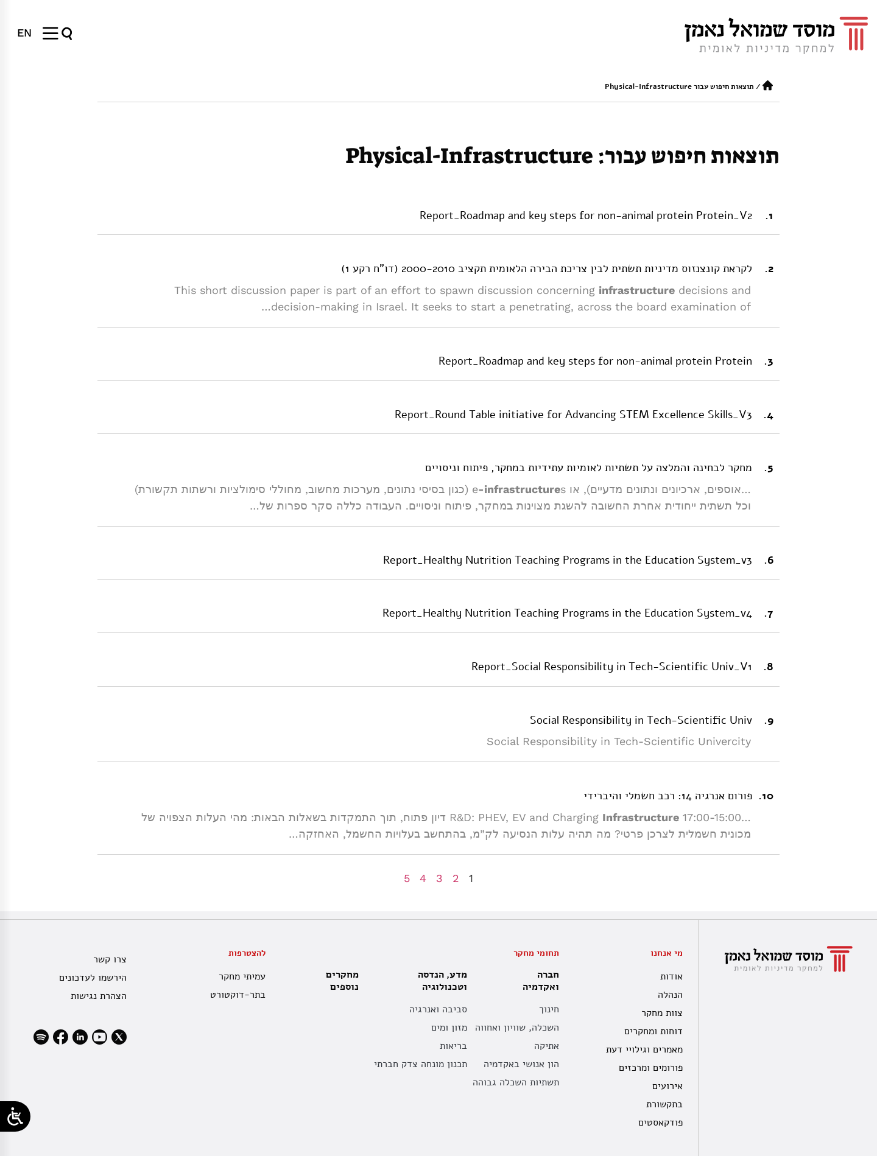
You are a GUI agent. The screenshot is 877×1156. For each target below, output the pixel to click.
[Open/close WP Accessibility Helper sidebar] (15, 1116)
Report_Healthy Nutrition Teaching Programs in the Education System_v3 (567, 560)
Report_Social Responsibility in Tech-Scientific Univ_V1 (611, 666)
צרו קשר (110, 959)
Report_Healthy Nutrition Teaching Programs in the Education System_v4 (567, 613)
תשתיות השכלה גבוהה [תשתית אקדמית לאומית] (516, 1082)
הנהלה (670, 994)
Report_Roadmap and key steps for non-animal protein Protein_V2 (586, 215)
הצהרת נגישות (99, 996)
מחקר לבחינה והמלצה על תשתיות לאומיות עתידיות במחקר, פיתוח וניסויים (588, 467)
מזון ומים (449, 1027)
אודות (671, 976)
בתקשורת (664, 1104)
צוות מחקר (662, 1013)
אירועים (667, 1086)
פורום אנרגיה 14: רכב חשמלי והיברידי (667, 795)
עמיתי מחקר (242, 976)
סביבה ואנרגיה (438, 1009)
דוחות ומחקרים (653, 1031)
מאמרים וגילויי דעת (644, 1049)
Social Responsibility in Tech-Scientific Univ (641, 720)
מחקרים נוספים (342, 980)
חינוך (549, 1009)
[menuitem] (24, 33)
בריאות (453, 1046)
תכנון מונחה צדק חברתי (420, 1064)
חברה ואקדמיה (537, 980)
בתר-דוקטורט (238, 994)
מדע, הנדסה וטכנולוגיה (439, 980)
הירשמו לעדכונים (93, 977)
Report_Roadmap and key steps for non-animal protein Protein (595, 361)
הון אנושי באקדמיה (521, 1064)
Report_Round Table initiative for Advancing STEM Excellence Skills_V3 (573, 414)
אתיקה (546, 1046)
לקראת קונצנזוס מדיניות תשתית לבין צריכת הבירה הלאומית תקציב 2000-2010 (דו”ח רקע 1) (546, 268)
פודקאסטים (660, 1122)
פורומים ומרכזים (651, 1067)
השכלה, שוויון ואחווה (517, 1027)
